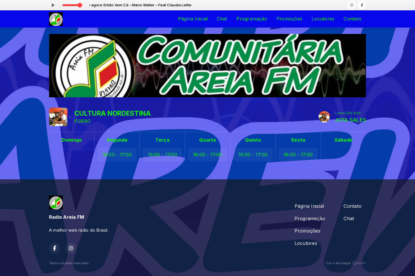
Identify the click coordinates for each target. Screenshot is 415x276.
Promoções (289, 19)
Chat (222, 19)
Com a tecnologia (346, 263)
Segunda (117, 140)
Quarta (207, 140)
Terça (162, 140)
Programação (251, 19)
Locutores (323, 19)
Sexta (298, 140)
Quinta (253, 140)
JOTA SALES (350, 120)
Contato (352, 19)
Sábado (343, 140)
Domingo (71, 140)
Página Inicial (192, 19)
